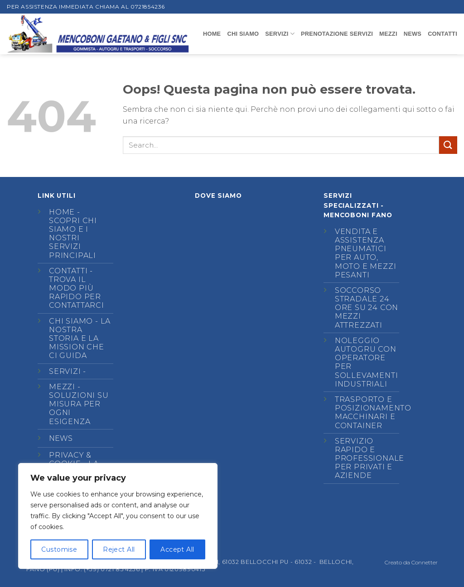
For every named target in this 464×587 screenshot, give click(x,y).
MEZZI (388, 33)
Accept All (177, 549)
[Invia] (448, 145)
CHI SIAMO (243, 33)
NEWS (412, 33)
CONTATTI (442, 33)
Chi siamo (71, 321)
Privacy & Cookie (70, 459)
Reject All (119, 549)
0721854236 (147, 6)
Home (212, 33)
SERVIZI (280, 33)
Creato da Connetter (411, 562)
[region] (118, 516)
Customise (59, 549)
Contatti (68, 271)
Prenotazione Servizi (337, 33)
